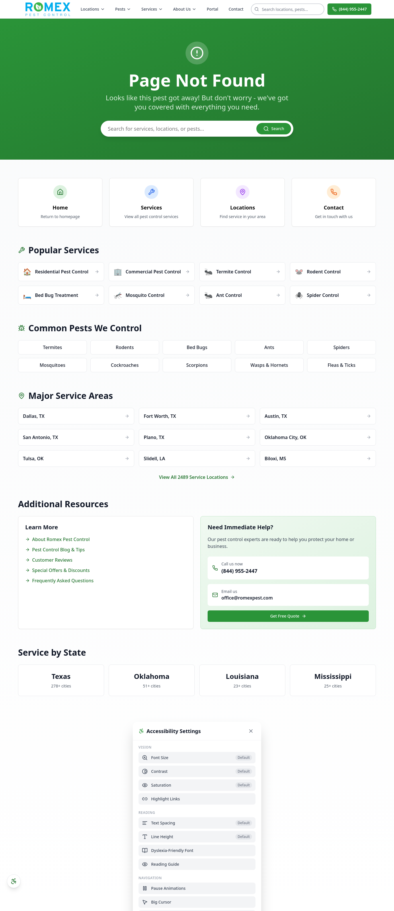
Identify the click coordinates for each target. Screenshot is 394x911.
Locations (93, 9)
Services (152, 9)
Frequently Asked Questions (59, 580)
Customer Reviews (48, 560)
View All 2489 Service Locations (197, 477)
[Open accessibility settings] (14, 881)
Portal (212, 9)
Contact (236, 9)
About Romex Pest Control (57, 539)
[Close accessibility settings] (250, 730)
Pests (123, 9)
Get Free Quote (288, 616)
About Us (184, 9)
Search (273, 129)
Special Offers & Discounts (57, 570)
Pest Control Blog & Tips (55, 549)
